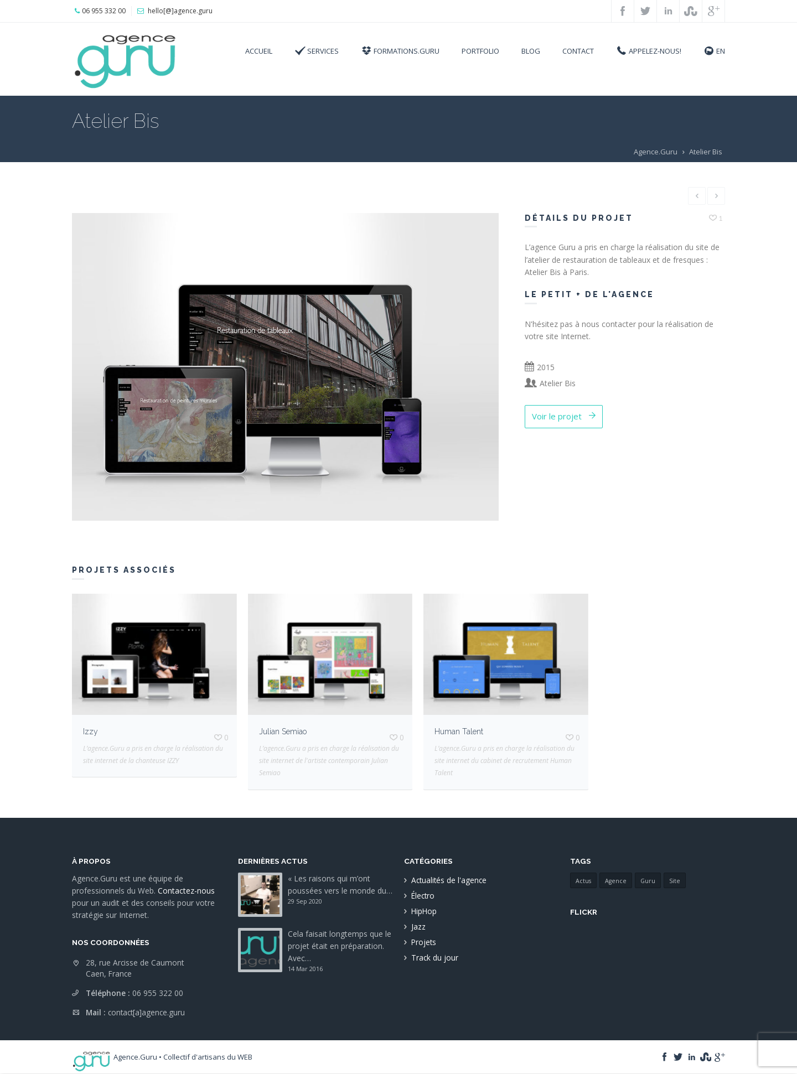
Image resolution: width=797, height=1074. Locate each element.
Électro (422, 895)
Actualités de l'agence (449, 880)
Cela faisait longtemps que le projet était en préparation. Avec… (339, 945)
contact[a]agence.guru (146, 1012)
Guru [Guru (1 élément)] (647, 881)
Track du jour (434, 957)
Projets (423, 942)
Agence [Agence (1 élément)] (616, 881)
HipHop (424, 911)
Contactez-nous (186, 890)
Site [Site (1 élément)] (674, 881)
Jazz (418, 926)
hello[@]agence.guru (180, 10)
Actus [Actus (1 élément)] (583, 881)
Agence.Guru (655, 152)
